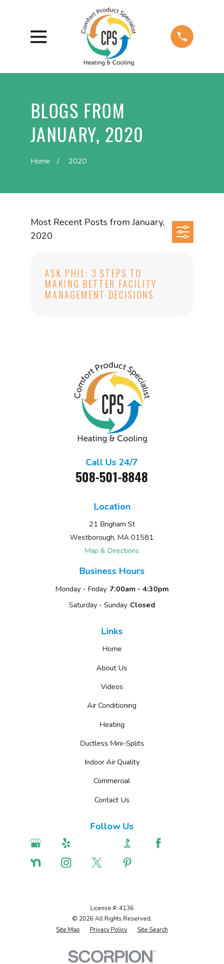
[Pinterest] (133, 863)
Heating (112, 725)
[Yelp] (72, 843)
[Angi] (102, 843)
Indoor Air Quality (112, 762)
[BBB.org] (133, 843)
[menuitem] (68, 930)
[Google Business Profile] (41, 843)
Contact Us (112, 800)
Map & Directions (111, 551)
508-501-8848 (112, 477)
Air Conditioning (111, 706)
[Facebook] (164, 843)
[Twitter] (102, 863)
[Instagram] (72, 863)
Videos (112, 687)
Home (112, 649)
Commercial (112, 781)
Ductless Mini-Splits (112, 743)
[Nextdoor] (41, 863)
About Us (111, 668)
